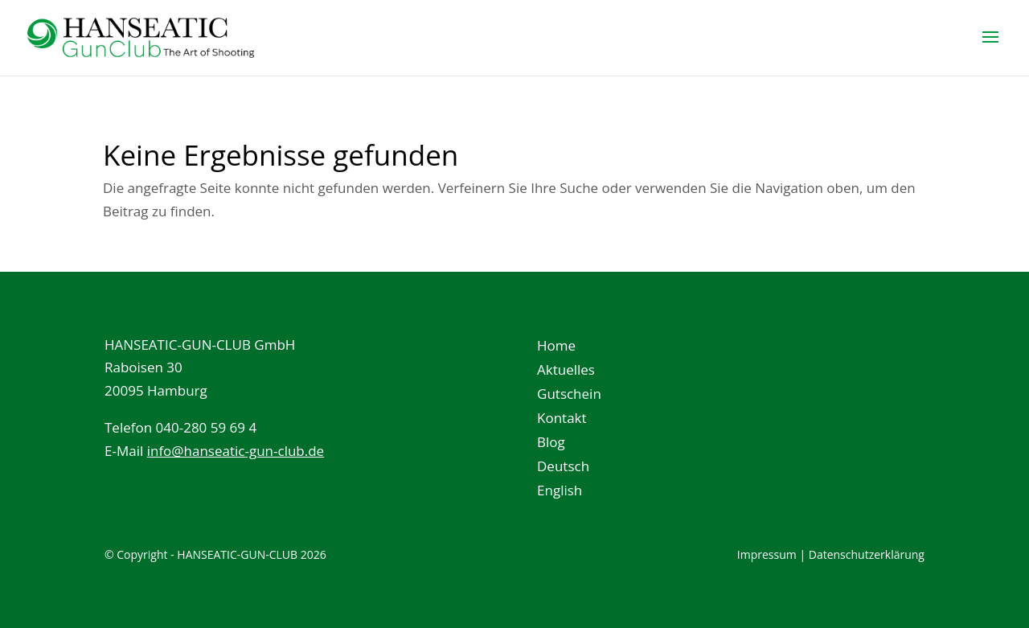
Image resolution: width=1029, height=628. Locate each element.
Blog (551, 444)
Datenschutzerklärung (866, 554)
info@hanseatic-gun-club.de (236, 450)
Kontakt (562, 420)
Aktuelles (566, 371)
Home (556, 347)
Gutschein (569, 395)
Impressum (767, 554)
